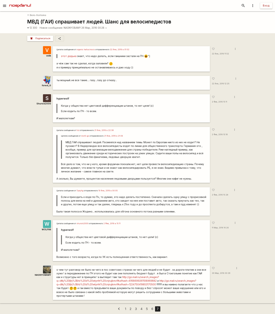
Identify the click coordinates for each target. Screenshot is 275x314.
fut (78, 130)
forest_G (46, 85)
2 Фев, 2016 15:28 (220, 195)
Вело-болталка (36, 15)
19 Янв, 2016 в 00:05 (108, 191)
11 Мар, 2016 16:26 (220, 228)
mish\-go (85, 136)
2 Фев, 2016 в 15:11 (111, 223)
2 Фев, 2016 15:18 (220, 134)
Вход (266, 5)
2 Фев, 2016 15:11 (219, 102)
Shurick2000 (43, 103)
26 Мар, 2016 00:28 (94, 27)
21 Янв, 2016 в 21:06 (113, 136)
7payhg (80, 191)
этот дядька (68, 56)
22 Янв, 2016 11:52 (220, 54)
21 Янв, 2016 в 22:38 (104, 130)
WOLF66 (46, 229)
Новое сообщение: (51, 27)
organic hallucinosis (86, 49)
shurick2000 (82, 223)
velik (48, 55)
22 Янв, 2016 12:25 (220, 84)
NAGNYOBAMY (72, 27)
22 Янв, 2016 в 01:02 (119, 49)
